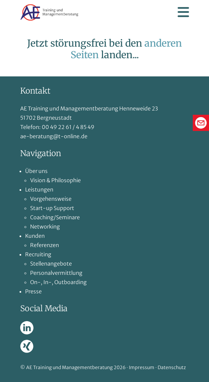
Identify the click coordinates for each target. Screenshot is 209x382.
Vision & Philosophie (55, 180)
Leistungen (39, 189)
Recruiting (38, 254)
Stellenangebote (51, 263)
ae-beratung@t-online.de (53, 136)
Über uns (36, 171)
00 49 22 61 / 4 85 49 (68, 127)
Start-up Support (52, 208)
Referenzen (44, 245)
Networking (45, 226)
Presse (33, 291)
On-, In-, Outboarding (58, 282)
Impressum (141, 367)
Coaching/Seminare (55, 217)
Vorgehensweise (51, 198)
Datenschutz (172, 367)
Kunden (35, 236)
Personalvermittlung (56, 273)
